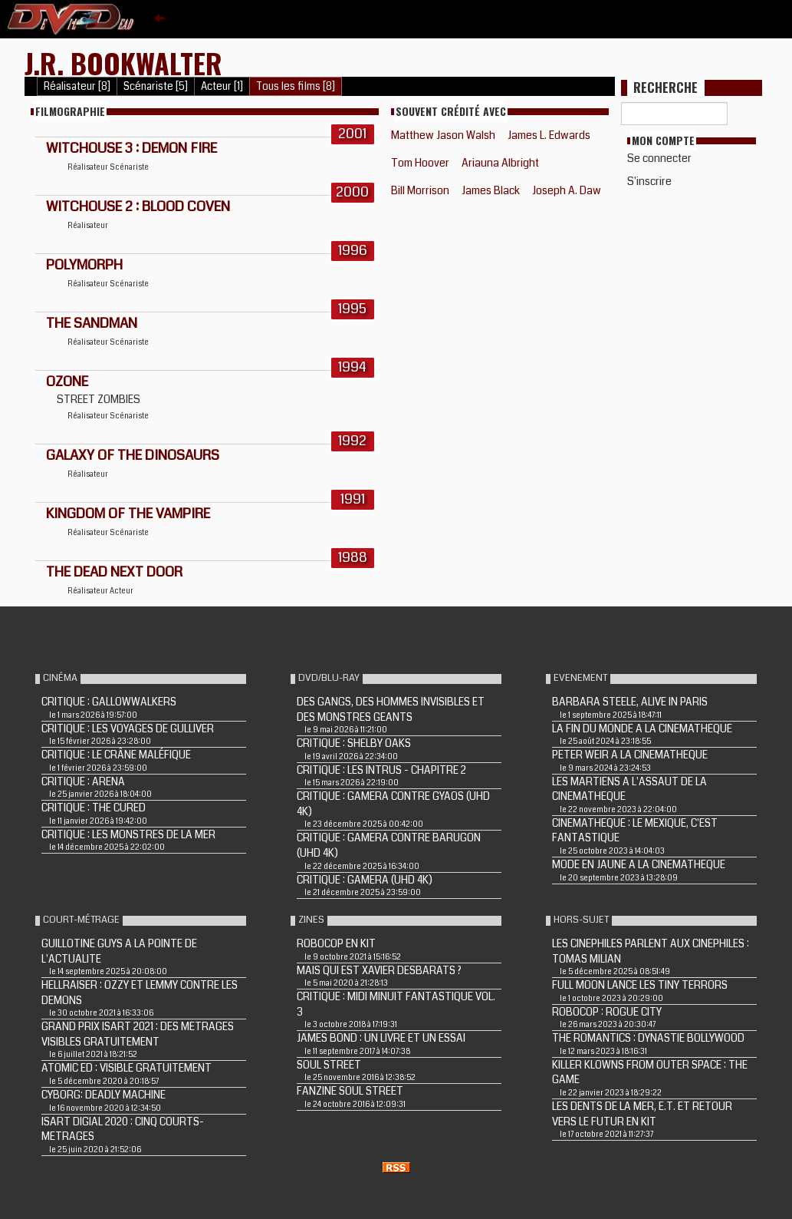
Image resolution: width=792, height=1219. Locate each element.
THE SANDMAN (91, 323)
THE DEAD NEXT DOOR (114, 572)
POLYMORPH (84, 265)
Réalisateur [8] (77, 86)
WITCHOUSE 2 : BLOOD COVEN (138, 206)
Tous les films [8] (295, 86)
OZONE (67, 381)
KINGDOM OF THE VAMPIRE (128, 514)
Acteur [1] (222, 86)
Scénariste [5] (155, 86)
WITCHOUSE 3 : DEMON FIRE (131, 148)
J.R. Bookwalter (123, 62)
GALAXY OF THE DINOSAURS (132, 455)
